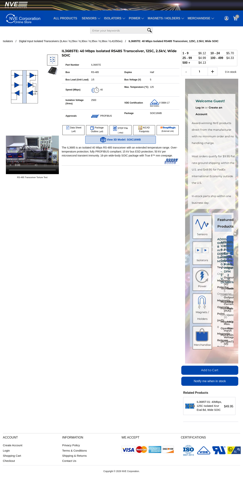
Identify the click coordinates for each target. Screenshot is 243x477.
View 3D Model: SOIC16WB (120, 140)
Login (6, 450)
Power (134, 18)
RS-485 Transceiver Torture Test (32, 177)
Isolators (113, 18)
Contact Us (69, 460)
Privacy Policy (71, 445)
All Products (65, 18)
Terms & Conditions (74, 450)
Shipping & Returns (74, 455)
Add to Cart (210, 370)
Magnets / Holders (164, 18)
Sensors (89, 18)
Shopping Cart (12, 455)
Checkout (9, 460)
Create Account (12, 445)
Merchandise (199, 18)
